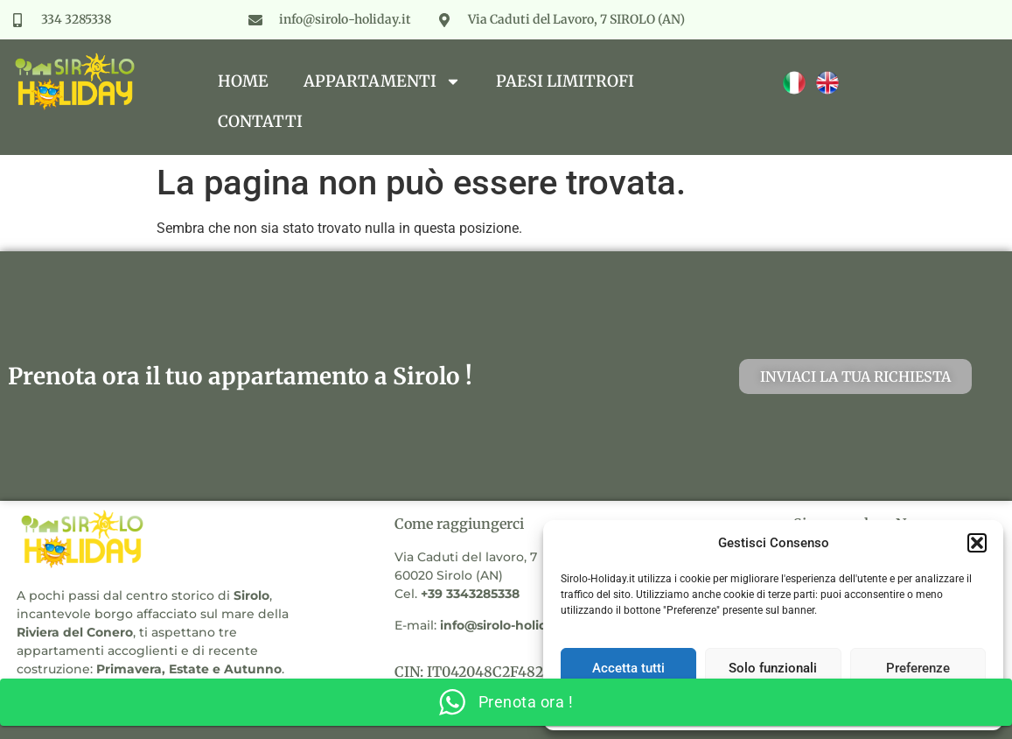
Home (243, 81)
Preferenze (918, 668)
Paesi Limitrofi (565, 81)
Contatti (260, 121)
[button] (977, 543)
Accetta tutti (628, 668)
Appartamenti (382, 81)
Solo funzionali (773, 668)
